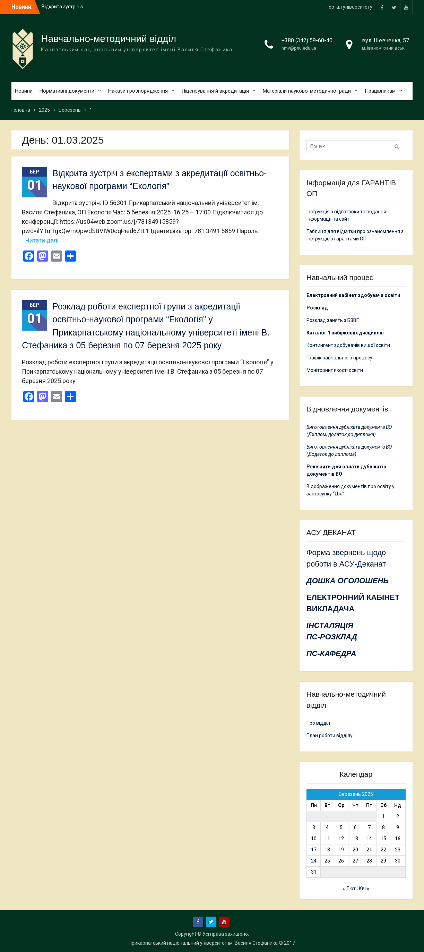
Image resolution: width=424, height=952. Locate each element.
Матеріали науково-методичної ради (307, 91)
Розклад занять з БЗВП (333, 320)
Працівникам (380, 91)
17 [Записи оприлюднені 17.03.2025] (314, 849)
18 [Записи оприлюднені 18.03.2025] (327, 849)
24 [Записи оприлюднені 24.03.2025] (314, 861)
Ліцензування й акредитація (215, 91)
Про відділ (318, 723)
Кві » (364, 888)
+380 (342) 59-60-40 (307, 40)
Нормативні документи (67, 91)
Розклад (317, 308)
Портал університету (349, 7)
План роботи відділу (329, 735)
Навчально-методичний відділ (108, 38)
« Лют (349, 888)
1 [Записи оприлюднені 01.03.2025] (383, 816)
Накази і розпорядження (138, 91)
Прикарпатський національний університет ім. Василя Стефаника (203, 943)
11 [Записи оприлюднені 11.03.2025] (327, 838)
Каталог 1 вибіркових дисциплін (345, 332)
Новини (24, 91)
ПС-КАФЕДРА (331, 653)
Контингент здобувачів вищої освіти (348, 345)
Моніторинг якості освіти (334, 370)
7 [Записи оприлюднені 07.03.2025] (369, 827)
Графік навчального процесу (339, 357)
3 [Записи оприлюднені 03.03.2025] (313, 827)
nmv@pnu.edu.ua (299, 48)
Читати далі (42, 240)
